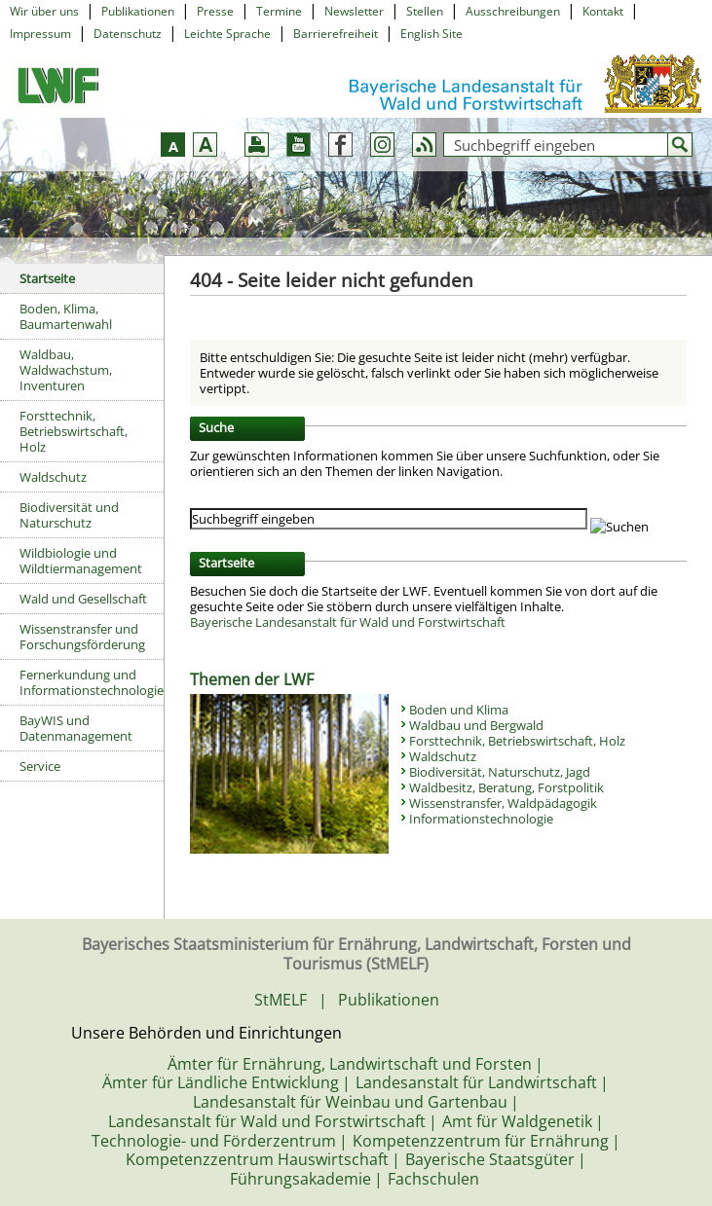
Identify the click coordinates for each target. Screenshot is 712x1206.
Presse (215, 11)
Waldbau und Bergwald (476, 725)
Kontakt (602, 11)
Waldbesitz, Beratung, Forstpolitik (506, 787)
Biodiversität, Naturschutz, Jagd (499, 772)
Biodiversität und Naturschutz (69, 514)
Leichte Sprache (227, 33)
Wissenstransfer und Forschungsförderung (82, 636)
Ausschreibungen (513, 11)
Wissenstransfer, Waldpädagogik (503, 803)
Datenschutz (128, 33)
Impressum (40, 33)
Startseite (47, 278)
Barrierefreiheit (335, 33)
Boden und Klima (458, 709)
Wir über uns (44, 11)
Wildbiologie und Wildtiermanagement (80, 560)
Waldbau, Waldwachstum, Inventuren (65, 370)
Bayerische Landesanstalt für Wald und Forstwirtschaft (348, 622)
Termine (279, 11)
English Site (431, 33)
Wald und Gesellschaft (83, 598)
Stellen (424, 11)
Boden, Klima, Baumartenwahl (65, 316)
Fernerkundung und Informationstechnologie (91, 682)
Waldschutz (53, 477)
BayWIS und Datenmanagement (75, 728)
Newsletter (354, 11)
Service (39, 766)
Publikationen (137, 11)
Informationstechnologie (481, 818)
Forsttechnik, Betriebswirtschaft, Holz (73, 431)
